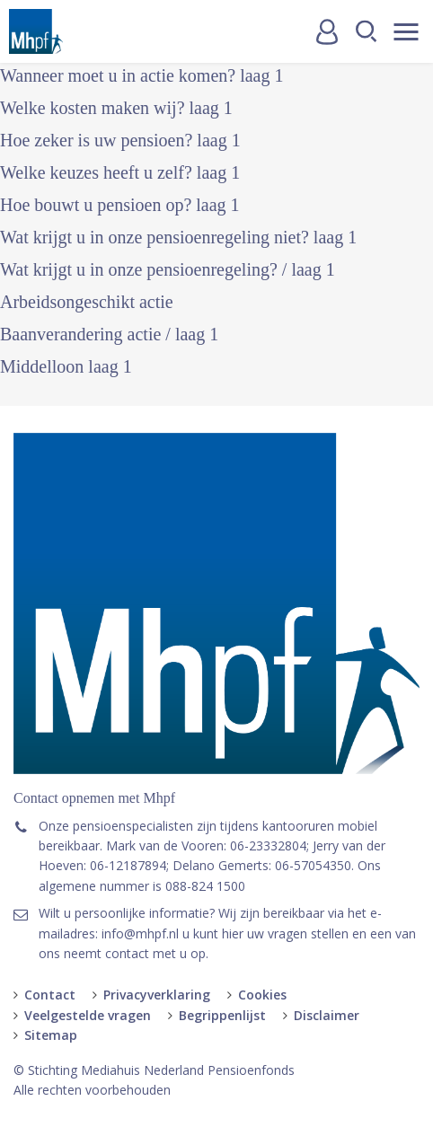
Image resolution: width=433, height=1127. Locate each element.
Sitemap (50, 1034)
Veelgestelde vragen (87, 1015)
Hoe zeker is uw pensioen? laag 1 (120, 140)
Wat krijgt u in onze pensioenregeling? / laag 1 (167, 269)
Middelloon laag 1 (66, 366)
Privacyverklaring (156, 994)
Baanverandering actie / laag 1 (109, 334)
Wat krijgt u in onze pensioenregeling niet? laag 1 (178, 237)
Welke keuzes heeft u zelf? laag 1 (120, 172)
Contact (49, 994)
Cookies (262, 994)
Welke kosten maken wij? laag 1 (116, 108)
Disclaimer (326, 1015)
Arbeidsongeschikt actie (86, 302)
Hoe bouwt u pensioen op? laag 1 (120, 205)
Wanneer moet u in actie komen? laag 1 (141, 75)
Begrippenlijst (222, 1015)
